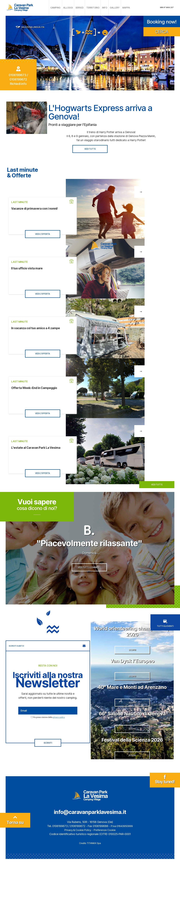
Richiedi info (18, 83)
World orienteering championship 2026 (132, 642)
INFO (103, 8)
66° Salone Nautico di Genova (132, 744)
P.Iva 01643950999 (122, 868)
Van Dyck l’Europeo (132, 675)
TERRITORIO (92, 8)
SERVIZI (80, 8)
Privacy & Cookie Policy (77, 872)
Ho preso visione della (49, 728)
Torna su (15, 863)
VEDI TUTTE (90, 148)
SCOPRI (132, 665)
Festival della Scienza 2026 (132, 777)
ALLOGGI (71, 8)
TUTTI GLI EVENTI (165, 635)
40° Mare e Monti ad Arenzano (132, 708)
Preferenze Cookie (105, 872)
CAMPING (59, 8)
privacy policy (59, 728)
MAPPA (122, 8)
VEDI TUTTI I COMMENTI (89, 580)
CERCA (161, 31)
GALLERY (112, 8)
